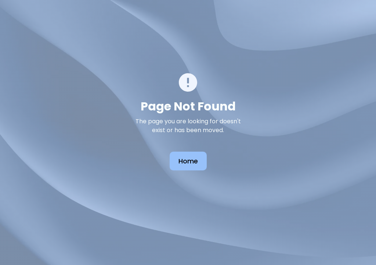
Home (188, 161)
